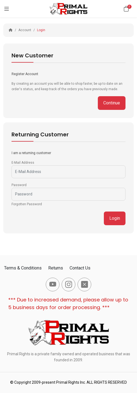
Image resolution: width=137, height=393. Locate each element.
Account (24, 30)
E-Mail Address (23, 163)
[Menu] (7, 8)
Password (19, 185)
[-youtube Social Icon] (52, 284)
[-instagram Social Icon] (68, 284)
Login (41, 30)
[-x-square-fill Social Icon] (84, 284)
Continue (111, 102)
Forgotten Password (27, 204)
